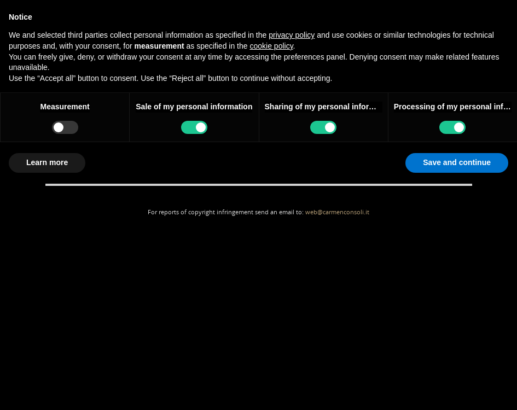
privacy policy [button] (292, 35)
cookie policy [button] (271, 46)
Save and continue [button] (457, 162)
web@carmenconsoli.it (337, 212)
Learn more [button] (47, 162)
